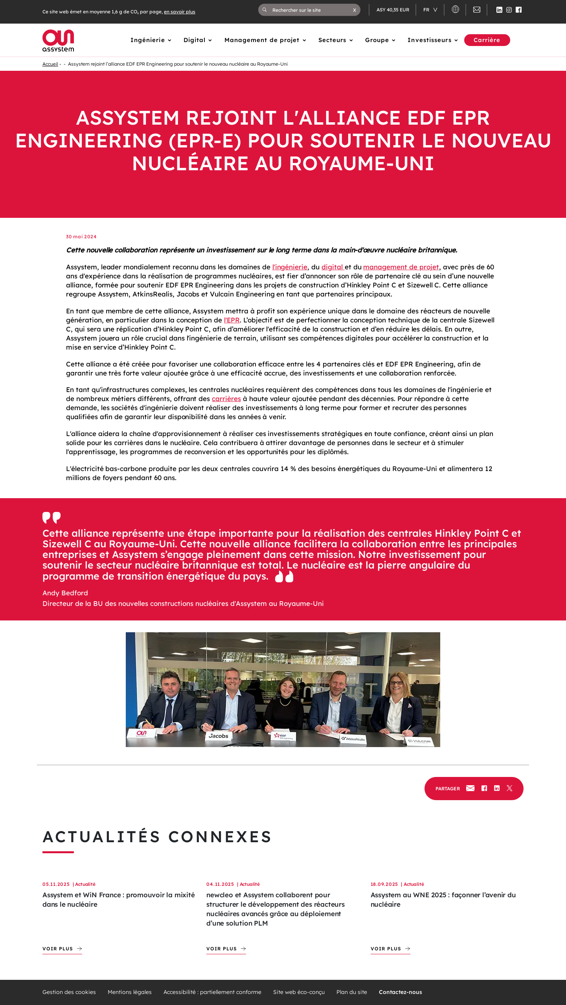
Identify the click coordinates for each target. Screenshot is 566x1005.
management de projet (401, 267)
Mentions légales (130, 992)
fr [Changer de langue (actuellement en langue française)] (426, 10)
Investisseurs (429, 40)
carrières (226, 398)
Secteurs (332, 40)
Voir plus (57, 949)
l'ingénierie (290, 267)
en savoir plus (179, 12)
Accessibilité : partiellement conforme (212, 992)
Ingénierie (147, 40)
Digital (195, 40)
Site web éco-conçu (299, 992)
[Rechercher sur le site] (312, 9)
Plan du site (351, 992)
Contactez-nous (400, 992)
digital (333, 267)
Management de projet (262, 40)
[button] (354, 9)
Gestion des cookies (69, 992)
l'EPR (232, 320)
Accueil (50, 64)
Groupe (377, 40)
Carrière (487, 40)
